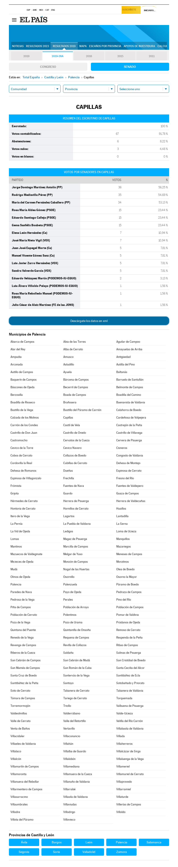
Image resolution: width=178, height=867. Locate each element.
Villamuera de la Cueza (77, 774)
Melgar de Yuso (72, 554)
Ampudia (16, 357)
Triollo (67, 705)
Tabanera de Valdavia (129, 690)
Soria (56, 852)
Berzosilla (16, 394)
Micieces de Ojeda (21, 561)
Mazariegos (123, 546)
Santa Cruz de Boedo (23, 675)
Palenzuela (70, 584)
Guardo (67, 493)
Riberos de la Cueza (22, 652)
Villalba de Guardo (74, 751)
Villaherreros (124, 743)
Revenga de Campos (23, 645)
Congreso (48, 66)
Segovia (24, 852)
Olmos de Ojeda (20, 577)
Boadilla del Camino (128, 394)
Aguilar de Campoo (128, 341)
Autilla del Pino (125, 364)
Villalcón (15, 759)
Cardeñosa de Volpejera (131, 417)
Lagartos (68, 516)
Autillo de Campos (21, 372)
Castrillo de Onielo (74, 432)
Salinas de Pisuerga (128, 652)
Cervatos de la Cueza (76, 440)
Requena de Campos (76, 637)
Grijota (14, 493)
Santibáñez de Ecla (128, 675)
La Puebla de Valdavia (77, 523)
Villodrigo (69, 812)
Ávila (24, 842)
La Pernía (16, 523)
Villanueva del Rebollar (24, 781)
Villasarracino (19, 797)
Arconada (16, 364)
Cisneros (121, 448)
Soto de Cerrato (20, 690)
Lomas (14, 539)
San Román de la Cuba (77, 668)
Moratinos (122, 561)
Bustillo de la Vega (21, 410)
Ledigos (68, 531)
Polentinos (69, 614)
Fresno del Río (125, 478)
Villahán (68, 743)
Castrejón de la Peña (129, 425)
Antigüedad (123, 357)
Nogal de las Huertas (76, 569)
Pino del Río (123, 599)
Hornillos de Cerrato (75, 508)
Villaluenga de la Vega (130, 759)
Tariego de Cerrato (75, 698)
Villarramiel (123, 789)
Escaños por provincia (105, 46)
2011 (151, 56)
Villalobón (69, 759)
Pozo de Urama (72, 622)
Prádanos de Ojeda (128, 622)
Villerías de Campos (128, 804)
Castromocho (18, 440)
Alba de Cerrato (73, 349)
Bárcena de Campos (76, 379)
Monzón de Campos (75, 561)
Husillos (121, 508)
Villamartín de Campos (24, 766)
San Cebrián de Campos (25, 660)
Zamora (121, 852)
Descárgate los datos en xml (89, 321)
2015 (120, 56)
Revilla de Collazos (74, 645)
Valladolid (88, 852)
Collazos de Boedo (74, 455)
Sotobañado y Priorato (130, 683)
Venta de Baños (20, 728)
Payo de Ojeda (72, 592)
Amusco (68, 357)
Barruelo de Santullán (129, 379)
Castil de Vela (71, 425)
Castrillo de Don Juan (23, 432)
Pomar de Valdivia (127, 614)
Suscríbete (130, 10)
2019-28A (57, 56)
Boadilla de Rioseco (22, 402)
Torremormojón (20, 705)
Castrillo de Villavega (129, 432)
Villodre (15, 812)
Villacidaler (17, 736)
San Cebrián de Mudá (76, 660)
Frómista (15, 485)
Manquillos (123, 539)
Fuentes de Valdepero (129, 485)
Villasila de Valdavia (75, 797)
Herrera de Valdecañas (130, 501)
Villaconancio (71, 736)
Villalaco (15, 751)
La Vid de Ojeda (20, 531)
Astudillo (68, 364)
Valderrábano (71, 713)
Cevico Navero (72, 448)
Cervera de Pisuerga (129, 440)
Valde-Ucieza (124, 713)
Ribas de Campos (127, 645)
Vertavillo (69, 728)
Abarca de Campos (22, 341)
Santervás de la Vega (76, 675)
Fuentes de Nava (73, 485)
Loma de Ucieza (126, 531)
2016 (89, 56)
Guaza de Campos (127, 493)
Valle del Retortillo (74, 721)
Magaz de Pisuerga (75, 539)
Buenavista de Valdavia (130, 402)
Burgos (56, 842)
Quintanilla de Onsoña (77, 630)
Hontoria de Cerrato (22, 508)
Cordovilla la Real (21, 463)
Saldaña (68, 652)
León (89, 842)
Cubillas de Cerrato (75, 463)
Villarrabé (69, 789)
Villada (120, 736)
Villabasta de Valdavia (129, 728)
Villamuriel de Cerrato (130, 774)
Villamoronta (18, 774)
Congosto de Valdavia (129, 455)
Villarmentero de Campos (26, 789)
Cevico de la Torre (21, 448)
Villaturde (122, 797)
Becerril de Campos (75, 387)
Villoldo (120, 812)
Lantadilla (122, 516)
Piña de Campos (20, 607)
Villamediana (71, 766)
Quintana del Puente (23, 630)
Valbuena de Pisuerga (129, 705)
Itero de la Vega (20, 516)
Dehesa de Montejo (128, 463)
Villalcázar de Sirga (128, 751)
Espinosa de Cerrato (128, 470)
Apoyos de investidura (139, 46)
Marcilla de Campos (75, 546)
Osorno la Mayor (126, 577)
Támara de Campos (22, 698)
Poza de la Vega (20, 622)
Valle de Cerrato (20, 721)
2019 (26, 56)
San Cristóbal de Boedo (130, 660)
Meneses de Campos (129, 554)
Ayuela (67, 372)
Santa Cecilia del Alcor (130, 668)
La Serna (122, 523)
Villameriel (123, 766)
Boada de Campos (74, 394)
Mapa (83, 46)
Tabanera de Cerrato (76, 690)
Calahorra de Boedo (128, 410)
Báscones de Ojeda (22, 387)
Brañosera (69, 402)
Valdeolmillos (18, 713)
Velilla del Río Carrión (129, 721)
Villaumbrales (19, 804)
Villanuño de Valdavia (76, 781)
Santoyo (68, 683)
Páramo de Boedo (127, 584)
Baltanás (121, 372)
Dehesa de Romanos (23, 470)
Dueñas (68, 470)
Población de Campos (129, 607)
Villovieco (69, 819)
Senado (130, 66)
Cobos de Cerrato (21, 455)
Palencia (15, 584)
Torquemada (124, 698)
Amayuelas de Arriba (129, 349)
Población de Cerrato (23, 614)
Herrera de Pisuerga (76, 501)
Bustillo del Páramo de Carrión (82, 410)
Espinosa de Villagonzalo (25, 478)
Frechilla (68, 478)
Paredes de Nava (21, 592)
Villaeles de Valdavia (23, 743)
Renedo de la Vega (22, 637)
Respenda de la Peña (129, 637)
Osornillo (68, 577)
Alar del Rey (17, 349)
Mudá (13, 569)
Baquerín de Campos (23, 379)
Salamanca (154, 842)
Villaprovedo (124, 781)
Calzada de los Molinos (24, 417)
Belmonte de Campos (129, 387)
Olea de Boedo (125, 569)
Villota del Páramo (21, 819)
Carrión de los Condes (24, 425)
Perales (68, 599)
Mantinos (16, 546)
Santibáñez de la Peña (24, 683)
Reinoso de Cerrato (128, 630)
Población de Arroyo (76, 607)
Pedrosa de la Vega (22, 599)
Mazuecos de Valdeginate (26, 554)
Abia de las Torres (74, 341)
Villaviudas (70, 804)
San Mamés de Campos (25, 668)
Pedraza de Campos (128, 592)
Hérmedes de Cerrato (24, 501)
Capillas (68, 417)
